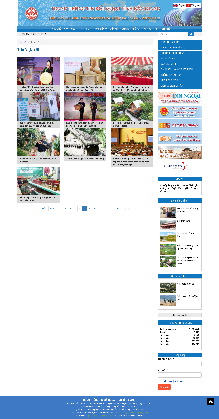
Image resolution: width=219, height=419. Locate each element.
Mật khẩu (163, 370)
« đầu (44, 208)
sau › (118, 208)
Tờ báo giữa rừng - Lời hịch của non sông (85, 158)
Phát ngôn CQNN (170, 42)
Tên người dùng (166, 359)
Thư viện (99, 28)
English (179, 5)
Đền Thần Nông (183, 221)
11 (106, 208)
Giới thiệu (69, 28)
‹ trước (53, 208)
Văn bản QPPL (168, 63)
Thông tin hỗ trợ (141, 28)
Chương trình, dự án (172, 53)
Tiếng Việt (193, 5)
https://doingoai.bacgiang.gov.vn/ (100, 415)
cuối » (126, 208)
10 (100, 208)
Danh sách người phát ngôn (177, 69)
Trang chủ (55, 28)
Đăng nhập (164, 387)
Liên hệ (166, 28)
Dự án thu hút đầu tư (173, 47)
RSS (157, 28)
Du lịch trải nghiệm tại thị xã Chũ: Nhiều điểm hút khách (187, 260)
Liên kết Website (119, 28)
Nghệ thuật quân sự (185, 284)
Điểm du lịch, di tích (172, 85)
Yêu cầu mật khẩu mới (173, 381)
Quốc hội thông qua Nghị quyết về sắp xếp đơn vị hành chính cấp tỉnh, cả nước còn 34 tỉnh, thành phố (131, 161)
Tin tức (85, 28)
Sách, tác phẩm (169, 58)
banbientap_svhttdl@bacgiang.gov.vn (132, 412)
